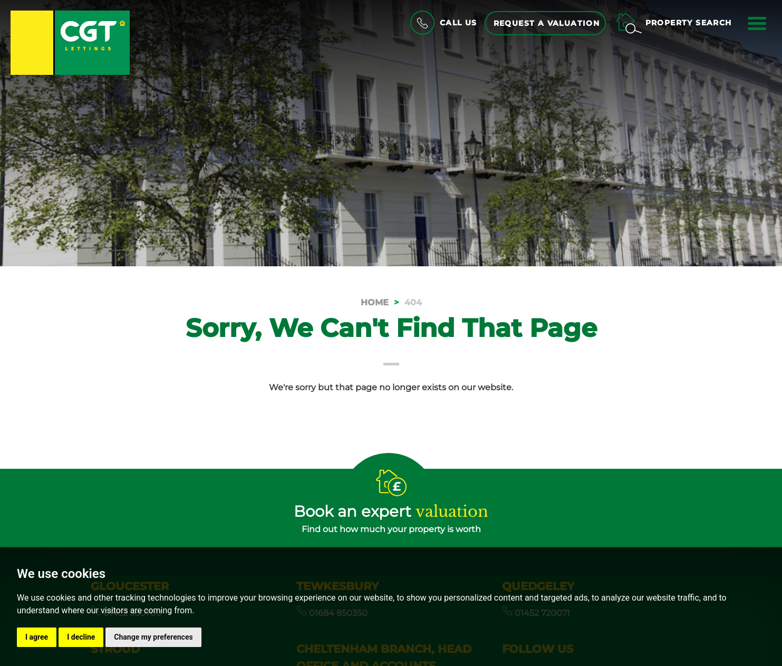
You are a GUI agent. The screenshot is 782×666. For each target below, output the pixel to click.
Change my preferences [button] (153, 637)
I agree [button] (36, 637)
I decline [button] (81, 637)
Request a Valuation (547, 23)
